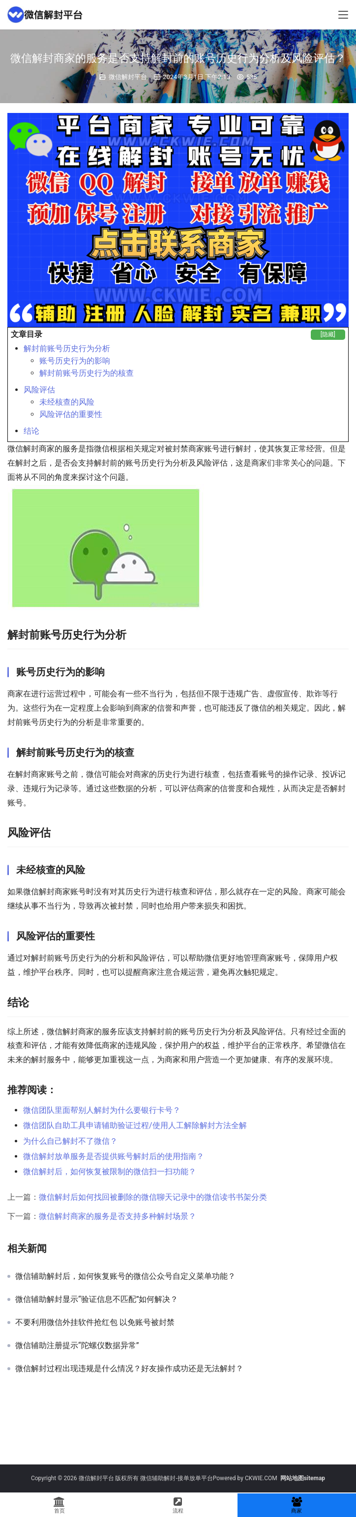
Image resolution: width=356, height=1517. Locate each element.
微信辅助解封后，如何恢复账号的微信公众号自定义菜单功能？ (125, 1276)
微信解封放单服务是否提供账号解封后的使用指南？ (113, 1156)
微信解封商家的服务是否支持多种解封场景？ (117, 1216)
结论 (31, 431)
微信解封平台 (128, 77)
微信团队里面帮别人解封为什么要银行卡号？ (101, 1110)
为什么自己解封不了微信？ (70, 1141)
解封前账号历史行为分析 (67, 348)
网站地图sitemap (302, 1478)
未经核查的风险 (66, 402)
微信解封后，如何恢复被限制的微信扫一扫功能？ (109, 1171)
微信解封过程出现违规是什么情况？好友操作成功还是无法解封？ (129, 1368)
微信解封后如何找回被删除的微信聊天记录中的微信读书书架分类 (153, 1197)
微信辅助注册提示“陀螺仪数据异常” (77, 1345)
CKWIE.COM (261, 1478)
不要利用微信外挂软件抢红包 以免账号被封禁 (95, 1322)
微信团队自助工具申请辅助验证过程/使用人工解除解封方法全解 (135, 1125)
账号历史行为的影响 (74, 360)
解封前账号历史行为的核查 (86, 373)
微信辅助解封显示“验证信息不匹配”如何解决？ (96, 1299)
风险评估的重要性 (70, 414)
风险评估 (39, 389)
